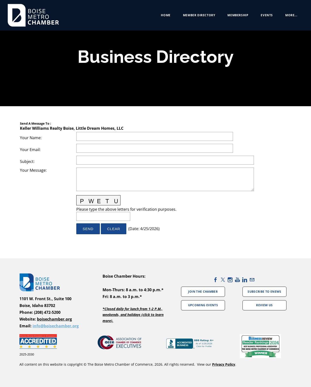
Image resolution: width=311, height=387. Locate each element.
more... (289, 17)
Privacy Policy (223, 364)
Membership (235, 17)
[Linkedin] (244, 279)
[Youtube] (237, 279)
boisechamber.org (54, 319)
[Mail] (252, 279)
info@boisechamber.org (56, 326)
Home (163, 17)
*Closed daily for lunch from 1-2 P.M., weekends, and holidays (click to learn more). (133, 314)
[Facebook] (215, 279)
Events (265, 17)
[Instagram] (230, 279)
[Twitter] (222, 279)
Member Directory (197, 17)
